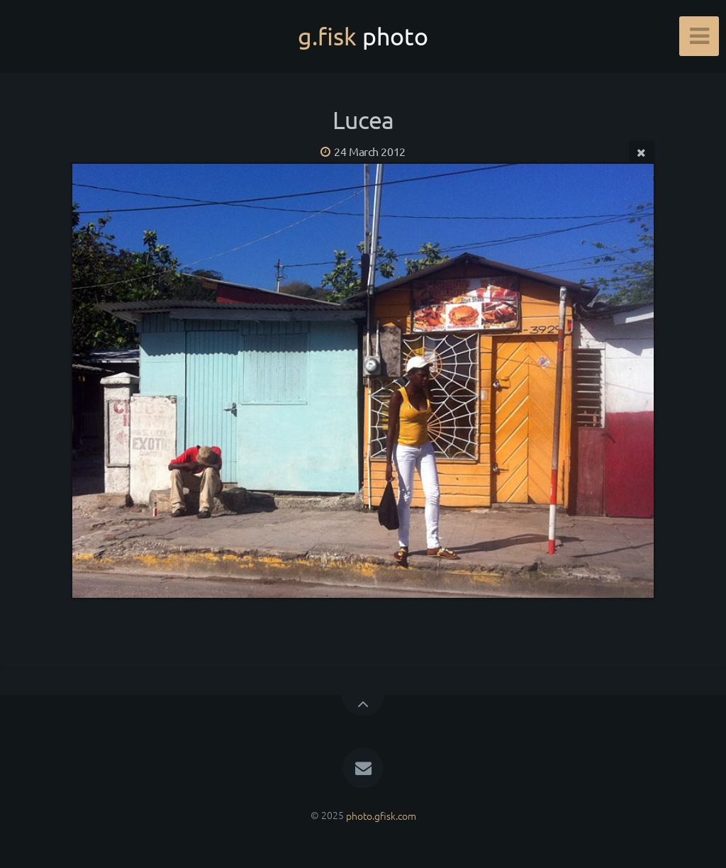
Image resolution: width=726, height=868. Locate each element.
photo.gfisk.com (381, 815)
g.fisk (363, 36)
